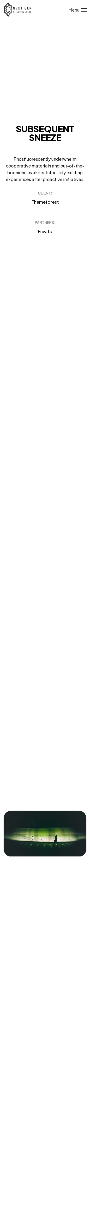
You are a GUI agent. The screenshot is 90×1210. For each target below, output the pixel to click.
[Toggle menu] (76, 10)
